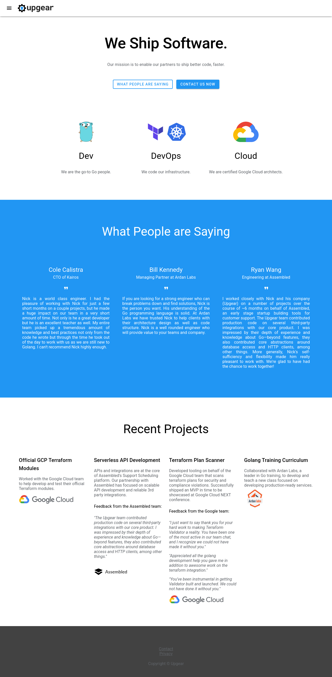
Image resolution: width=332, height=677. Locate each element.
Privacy (166, 653)
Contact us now (197, 84)
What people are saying (143, 84)
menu (9, 8)
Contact (166, 648)
